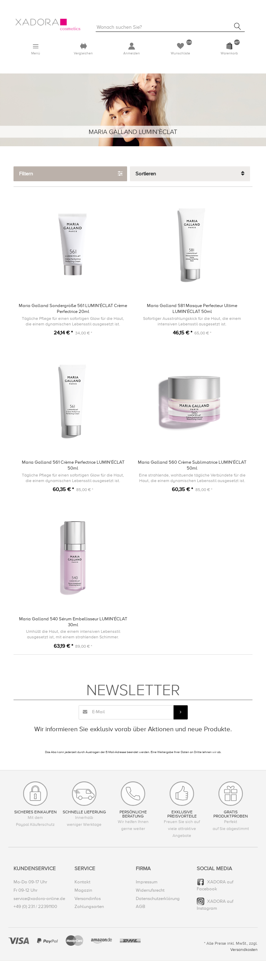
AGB (140, 907)
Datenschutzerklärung (158, 899)
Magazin (83, 890)
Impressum (147, 882)
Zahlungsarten (89, 907)
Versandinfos (87, 899)
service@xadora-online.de (39, 899)
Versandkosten (244, 950)
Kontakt (82, 882)
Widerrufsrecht (150, 890)
